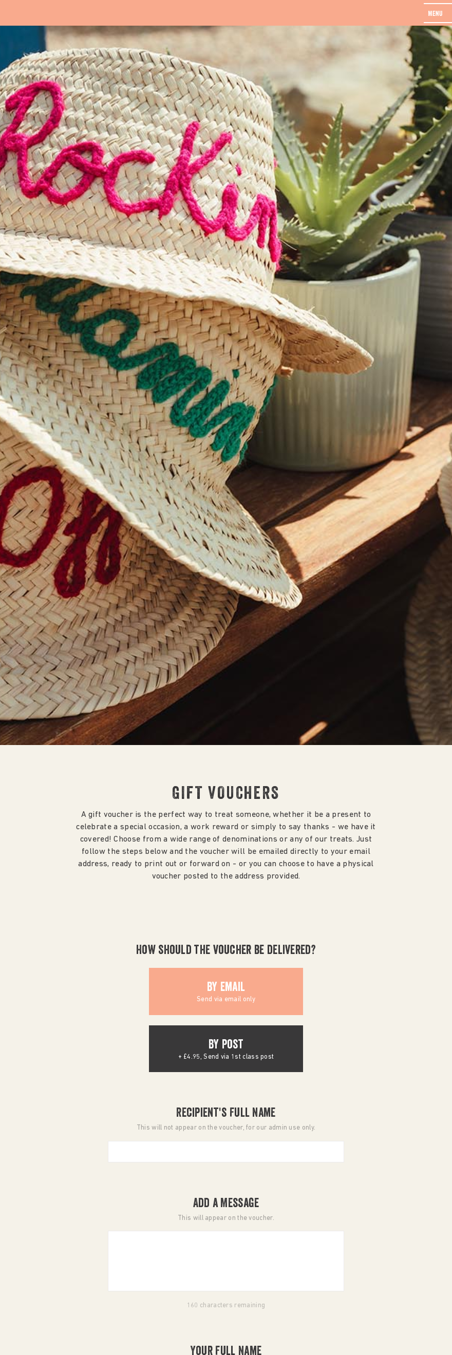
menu (435, 14)
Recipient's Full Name (225, 1114)
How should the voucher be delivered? (226, 951)
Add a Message (226, 1204)
